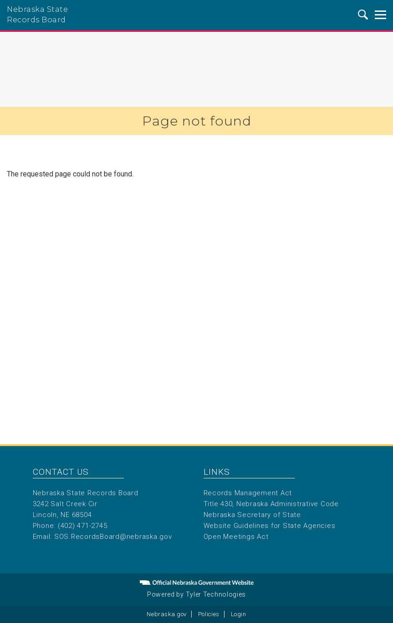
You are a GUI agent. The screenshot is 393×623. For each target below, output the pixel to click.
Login (238, 614)
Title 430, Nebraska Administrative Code (271, 504)
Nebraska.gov (167, 614)
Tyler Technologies (216, 594)
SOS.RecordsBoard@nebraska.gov (113, 537)
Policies (208, 614)
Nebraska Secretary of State (252, 515)
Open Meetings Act (236, 537)
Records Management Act (248, 493)
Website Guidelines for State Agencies (270, 526)
